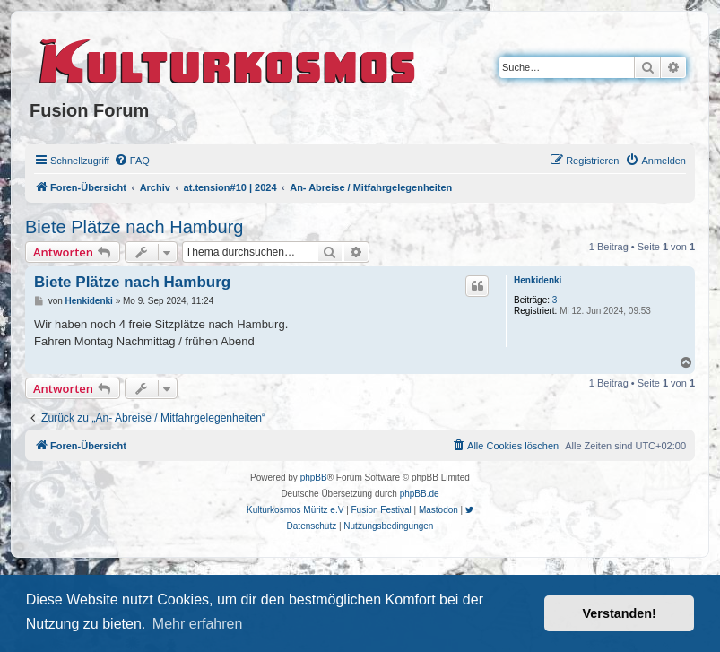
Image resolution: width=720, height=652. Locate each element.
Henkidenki (537, 280)
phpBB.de (419, 494)
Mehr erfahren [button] (197, 623)
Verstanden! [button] (619, 613)
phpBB (313, 477)
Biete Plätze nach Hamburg (134, 227)
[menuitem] (132, 160)
